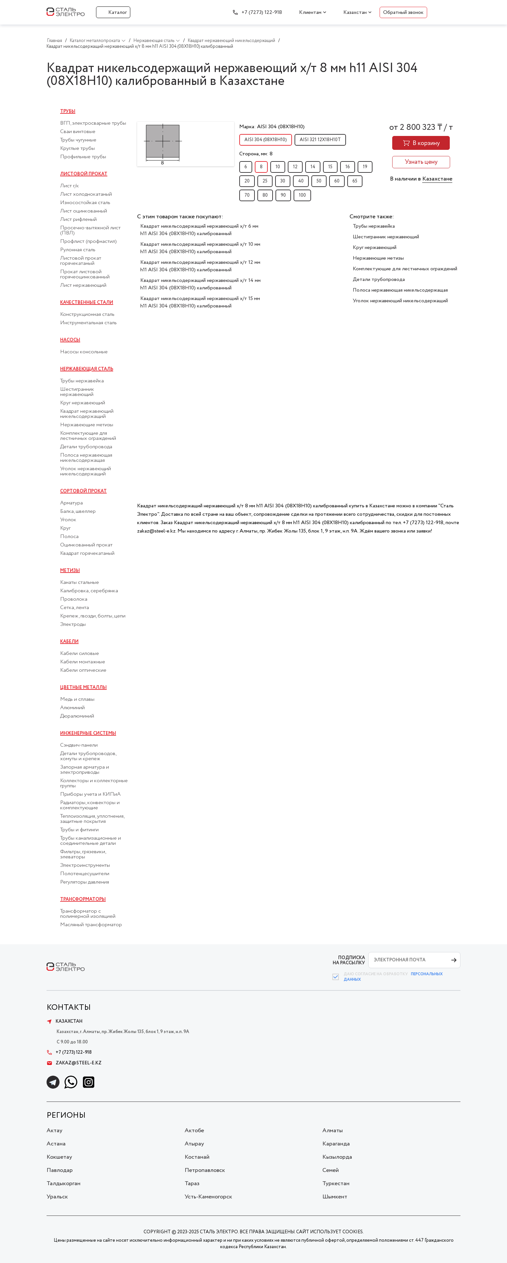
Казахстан (355, 12)
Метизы (70, 570)
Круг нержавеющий (82, 403)
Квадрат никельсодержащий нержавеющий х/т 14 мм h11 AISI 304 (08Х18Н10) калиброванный (200, 284)
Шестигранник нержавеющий (77, 392)
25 (265, 181)
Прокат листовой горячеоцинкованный (85, 274)
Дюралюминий (77, 716)
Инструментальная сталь (88, 323)
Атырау (194, 1144)
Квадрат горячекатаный (87, 553)
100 (302, 195)
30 (282, 181)
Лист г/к (69, 186)
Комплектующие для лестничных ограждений (88, 436)
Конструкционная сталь (87, 314)
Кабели (69, 641)
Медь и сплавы (77, 699)
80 (265, 195)
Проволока (73, 599)
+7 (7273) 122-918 (262, 12)
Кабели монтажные (82, 662)
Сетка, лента (74, 607)
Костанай (197, 1157)
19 (365, 167)
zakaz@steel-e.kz (74, 1063)
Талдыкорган (64, 1183)
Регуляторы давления (84, 882)
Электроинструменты (85, 865)
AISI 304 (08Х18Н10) (265, 140)
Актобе (194, 1130)
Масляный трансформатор (91, 924)
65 (354, 181)
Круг (65, 528)
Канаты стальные (79, 582)
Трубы (67, 111)
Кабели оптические (83, 670)
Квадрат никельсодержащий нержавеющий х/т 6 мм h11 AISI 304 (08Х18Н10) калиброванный (199, 230)
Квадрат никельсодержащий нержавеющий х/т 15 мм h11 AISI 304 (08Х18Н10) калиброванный (200, 302)
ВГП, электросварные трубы (93, 123)
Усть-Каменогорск (208, 1197)
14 (312, 167)
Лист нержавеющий (83, 285)
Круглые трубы (77, 148)
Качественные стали (86, 302)
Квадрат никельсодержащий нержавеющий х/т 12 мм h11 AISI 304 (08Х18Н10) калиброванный (200, 266)
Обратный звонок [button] (403, 12)
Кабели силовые (79, 653)
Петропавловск (205, 1170)
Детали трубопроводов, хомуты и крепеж (88, 756)
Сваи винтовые (77, 131)
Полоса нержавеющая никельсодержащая (86, 458)
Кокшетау (59, 1157)
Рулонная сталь (77, 250)
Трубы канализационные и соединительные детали (90, 841)
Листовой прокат (83, 174)
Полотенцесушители (84, 873)
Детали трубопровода (86, 447)
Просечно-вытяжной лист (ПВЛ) (90, 230)
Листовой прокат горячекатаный (80, 261)
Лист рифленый (78, 219)
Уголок (68, 520)
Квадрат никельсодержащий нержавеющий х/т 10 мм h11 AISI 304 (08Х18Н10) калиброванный (200, 248)
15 (330, 167)
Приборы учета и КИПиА (90, 794)
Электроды (73, 624)
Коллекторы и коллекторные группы (94, 783)
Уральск (57, 1197)
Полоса (69, 536)
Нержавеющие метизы (86, 425)
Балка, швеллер (78, 511)
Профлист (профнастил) (88, 241)
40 (301, 181)
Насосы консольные (84, 352)
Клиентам (310, 12)
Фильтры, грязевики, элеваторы (83, 854)
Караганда (336, 1144)
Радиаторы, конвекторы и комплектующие (90, 805)
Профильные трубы (83, 157)
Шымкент (334, 1197)
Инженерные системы (88, 733)
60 (337, 181)
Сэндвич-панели (79, 745)
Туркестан (336, 1183)
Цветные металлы (83, 687)
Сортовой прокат (83, 491)
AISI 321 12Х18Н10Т (320, 140)
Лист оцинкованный (83, 211)
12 (295, 167)
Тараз (192, 1183)
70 (247, 195)
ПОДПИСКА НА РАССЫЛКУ (349, 960)
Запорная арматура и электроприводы (84, 770)
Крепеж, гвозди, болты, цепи (92, 616)
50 (319, 181)
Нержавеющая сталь (86, 369)
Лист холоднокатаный (86, 194)
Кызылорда (337, 1157)
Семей (330, 1170)
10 (277, 167)
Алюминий (72, 707)
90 (283, 195)
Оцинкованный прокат (86, 545)
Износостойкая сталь (85, 202)
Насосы (70, 340)
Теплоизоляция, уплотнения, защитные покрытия (92, 819)
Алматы (332, 1130)
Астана (56, 1144)
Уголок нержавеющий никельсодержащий (85, 471)
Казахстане (437, 179)
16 (347, 167)
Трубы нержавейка (82, 381)
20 (247, 181)
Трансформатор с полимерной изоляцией (87, 914)
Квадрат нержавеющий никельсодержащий (86, 414)
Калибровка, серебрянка (89, 591)
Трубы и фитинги (79, 830)
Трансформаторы (83, 899)
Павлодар (60, 1170)
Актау (54, 1130)
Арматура (71, 503)
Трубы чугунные (78, 140)
